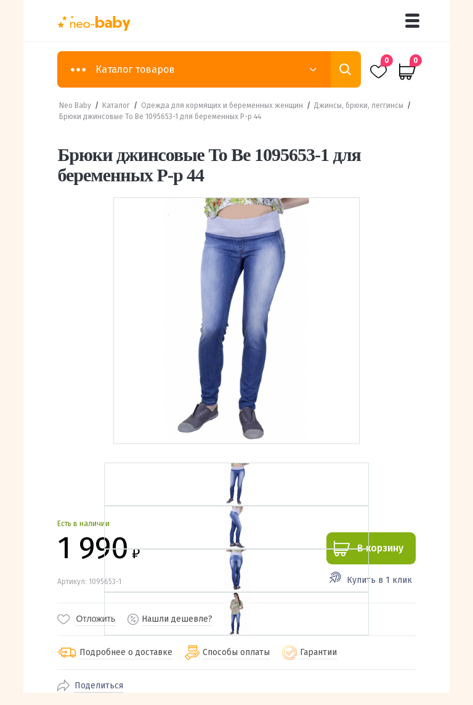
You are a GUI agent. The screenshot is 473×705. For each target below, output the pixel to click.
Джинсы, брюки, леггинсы (358, 105)
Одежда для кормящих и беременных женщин (222, 105)
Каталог (116, 105)
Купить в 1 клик (379, 580)
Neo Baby (75, 105)
